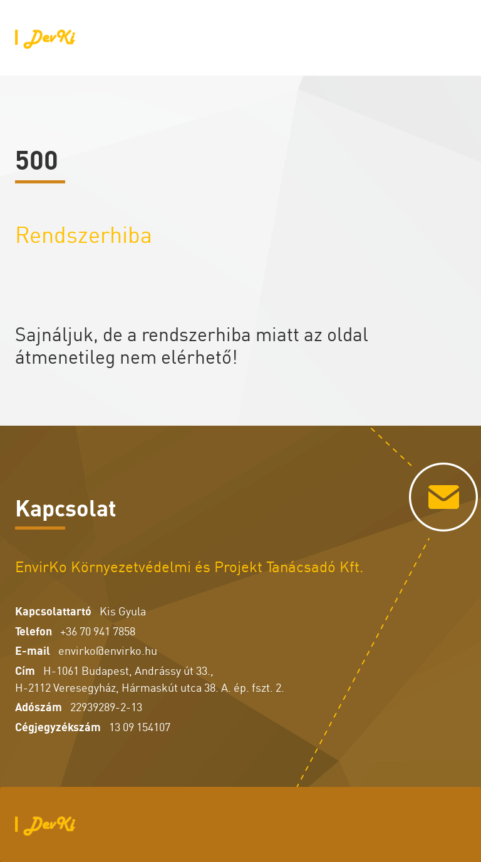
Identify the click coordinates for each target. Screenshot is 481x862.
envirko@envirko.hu (107, 649)
